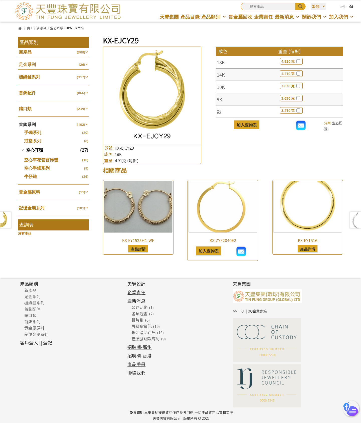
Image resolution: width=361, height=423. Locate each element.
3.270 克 (291, 110)
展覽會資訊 (142, 326)
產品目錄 (190, 17)
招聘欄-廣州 (139, 347)
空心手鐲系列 (37, 168)
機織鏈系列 (29, 77)
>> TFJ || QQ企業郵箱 (250, 311)
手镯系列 (32, 132)
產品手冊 (136, 364)
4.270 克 (291, 73)
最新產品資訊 (144, 332)
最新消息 (287, 17)
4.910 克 (291, 61)
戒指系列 (32, 141)
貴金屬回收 (240, 17)
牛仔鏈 (30, 176)
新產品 (25, 52)
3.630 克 (291, 85)
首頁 (27, 28)
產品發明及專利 (146, 339)
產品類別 (214, 17)
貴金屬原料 (29, 192)
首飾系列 (40, 28)
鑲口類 (25, 108)
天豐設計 (136, 283)
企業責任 (263, 17)
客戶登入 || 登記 (36, 342)
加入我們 (341, 17)
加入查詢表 (247, 125)
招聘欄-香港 (139, 355)
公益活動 (140, 307)
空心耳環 (56, 28)
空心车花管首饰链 (41, 160)
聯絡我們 (136, 372)
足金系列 (27, 64)
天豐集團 (169, 17)
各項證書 (140, 314)
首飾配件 (27, 93)
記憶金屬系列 (31, 208)
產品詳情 (138, 249)
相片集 (138, 320)
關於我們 (314, 17)
